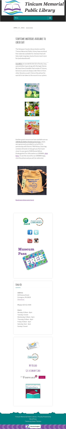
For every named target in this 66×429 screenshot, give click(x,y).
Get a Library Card (33, 370)
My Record (33, 365)
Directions (21, 300)
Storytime (29, 28)
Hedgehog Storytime (21, 209)
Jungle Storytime (46, 209)
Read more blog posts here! (25, 200)
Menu (16, 18)
